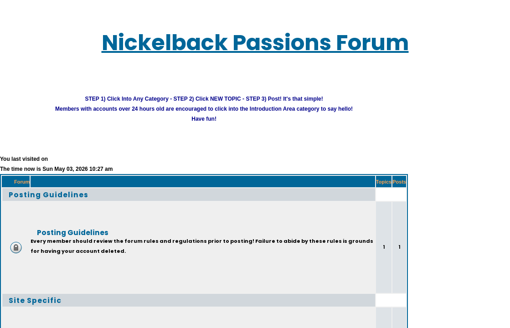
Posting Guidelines (38, 189)
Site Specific (27, 295)
